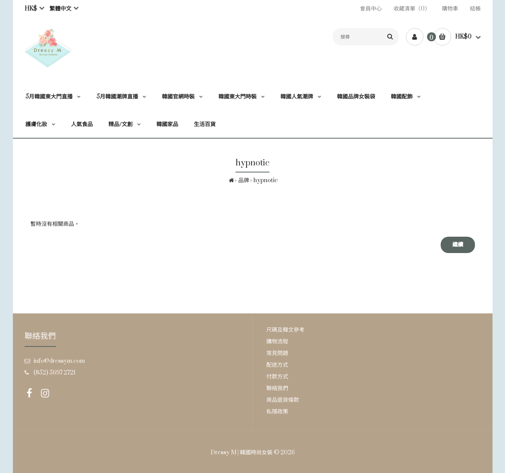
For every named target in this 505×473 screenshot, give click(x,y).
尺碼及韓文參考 (285, 330)
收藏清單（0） (411, 8)
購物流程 (277, 341)
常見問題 (277, 353)
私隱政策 (277, 411)
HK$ (31, 8)
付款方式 (277, 376)
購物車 (450, 8)
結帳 (475, 8)
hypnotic (265, 180)
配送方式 (277, 365)
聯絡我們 (277, 388)
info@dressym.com (59, 361)
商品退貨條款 (282, 400)
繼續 (457, 244)
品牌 (243, 180)
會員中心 (371, 8)
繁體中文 (60, 8)
